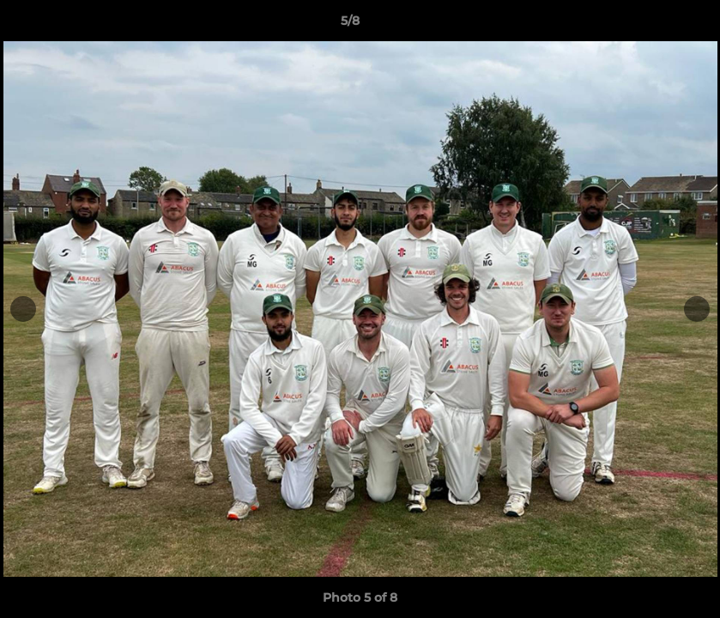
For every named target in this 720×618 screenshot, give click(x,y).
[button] (648, 25)
